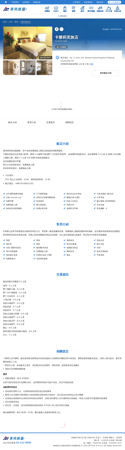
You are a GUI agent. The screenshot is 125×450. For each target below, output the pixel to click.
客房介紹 (31, 122)
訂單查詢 (76, 2)
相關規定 (69, 122)
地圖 (91, 64)
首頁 (5, 22)
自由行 (56, 9)
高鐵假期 (100, 9)
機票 (73, 9)
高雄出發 (117, 9)
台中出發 (108, 9)
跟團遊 (47, 9)
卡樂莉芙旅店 (25, 22)
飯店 (82, 9)
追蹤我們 (100, 2)
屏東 (16, 22)
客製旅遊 (36, 2)
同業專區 (15, 2)
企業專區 (26, 2)
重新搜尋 (62, 16)
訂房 (10, 22)
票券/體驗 (91, 9)
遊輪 (64, 9)
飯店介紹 (12, 122)
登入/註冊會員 (114, 2)
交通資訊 (50, 122)
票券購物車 (88, 2)
